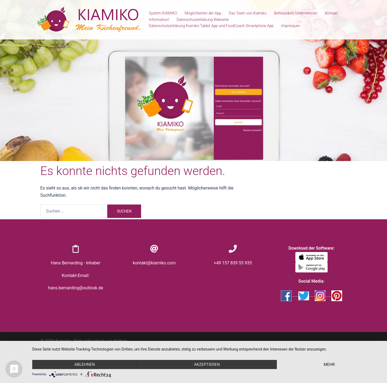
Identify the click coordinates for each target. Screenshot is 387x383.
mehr (329, 364)
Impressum (290, 26)
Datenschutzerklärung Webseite (203, 19)
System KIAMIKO (163, 13)
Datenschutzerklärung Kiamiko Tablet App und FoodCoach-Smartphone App (211, 26)
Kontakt (331, 13)
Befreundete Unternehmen (295, 13)
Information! (159, 19)
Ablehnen (84, 364)
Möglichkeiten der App (203, 13)
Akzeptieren (207, 364)
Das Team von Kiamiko (247, 13)
